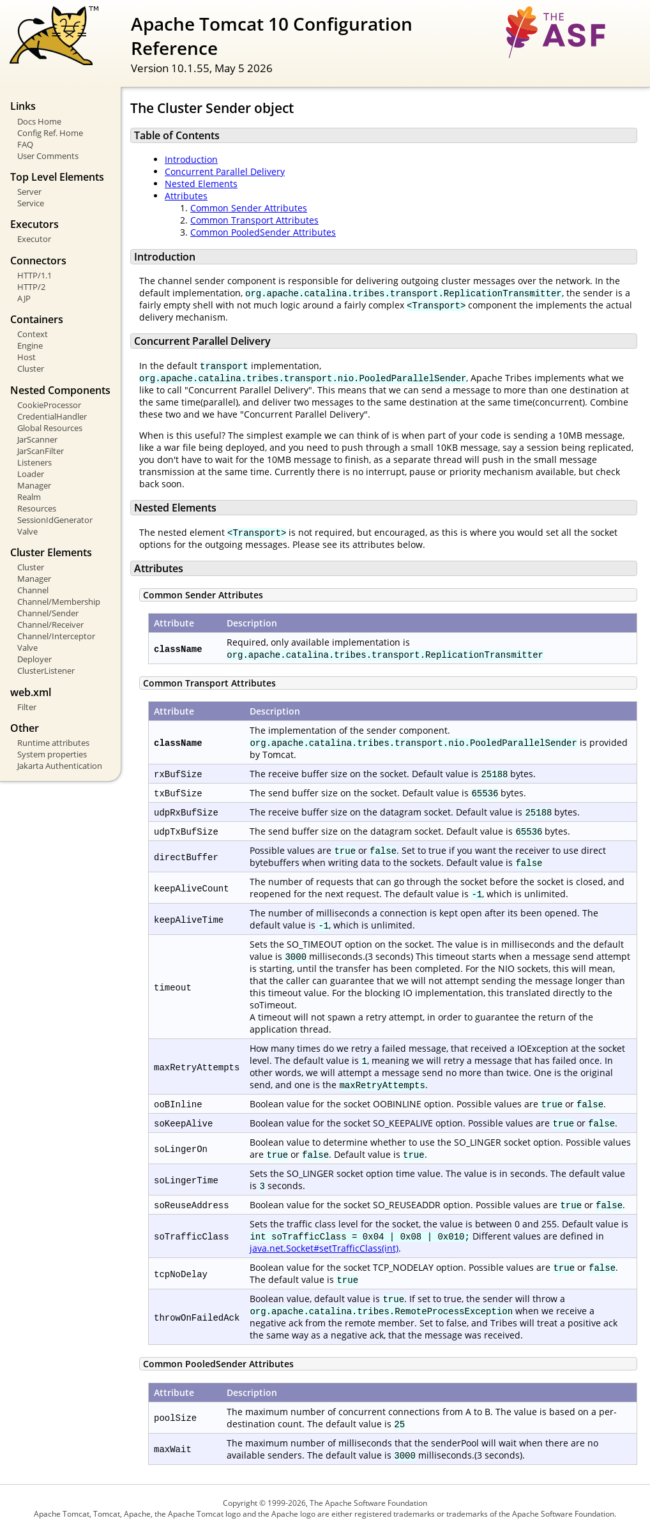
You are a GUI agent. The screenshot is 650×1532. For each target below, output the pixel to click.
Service (30, 203)
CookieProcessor (49, 405)
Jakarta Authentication (59, 765)
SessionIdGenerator (55, 520)
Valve (27, 531)
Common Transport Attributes (254, 220)
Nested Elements (201, 184)
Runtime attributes (53, 742)
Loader (30, 474)
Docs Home (39, 121)
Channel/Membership (58, 601)
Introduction (191, 159)
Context (32, 334)
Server (29, 191)
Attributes (186, 196)
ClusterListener (46, 670)
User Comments (48, 156)
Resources (36, 508)
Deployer (34, 659)
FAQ (25, 144)
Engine (30, 345)
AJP (24, 298)
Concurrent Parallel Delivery (225, 171)
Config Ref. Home (50, 133)
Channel (33, 590)
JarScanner (37, 439)
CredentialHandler (52, 416)
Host (26, 357)
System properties (52, 754)
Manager (34, 485)
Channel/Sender (48, 613)
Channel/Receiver (50, 624)
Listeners (34, 462)
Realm (29, 497)
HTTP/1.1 (34, 275)
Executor (34, 239)
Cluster (30, 368)
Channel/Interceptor (56, 636)
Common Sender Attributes (248, 208)
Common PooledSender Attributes (263, 232)
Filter (26, 707)
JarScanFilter (40, 451)
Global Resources (49, 428)
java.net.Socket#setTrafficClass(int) (324, 1248)
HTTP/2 (31, 286)
